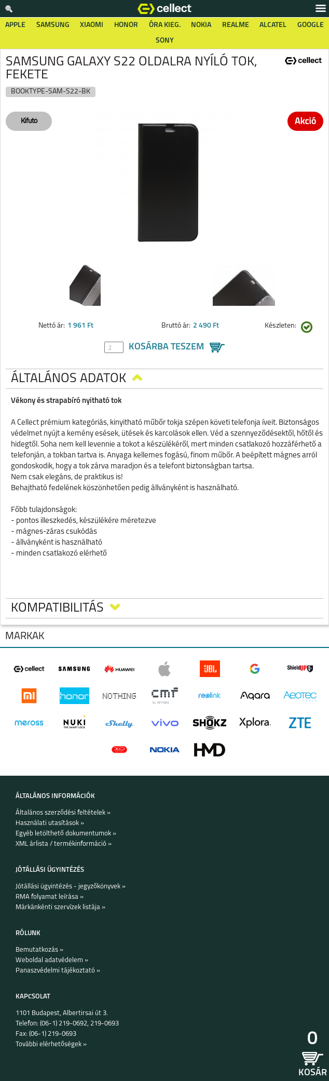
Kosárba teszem (166, 347)
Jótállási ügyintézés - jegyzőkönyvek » (71, 886)
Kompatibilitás (65, 608)
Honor (126, 25)
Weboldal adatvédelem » (52, 960)
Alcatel (272, 25)
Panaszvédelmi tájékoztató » (58, 970)
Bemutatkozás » (39, 950)
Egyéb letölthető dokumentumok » (66, 833)
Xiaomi (91, 25)
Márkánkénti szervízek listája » (60, 907)
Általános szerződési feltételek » (63, 812)
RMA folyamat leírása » (50, 897)
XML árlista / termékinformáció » (64, 844)
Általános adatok (76, 378)
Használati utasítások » (50, 823)
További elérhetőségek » (51, 1044)
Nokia (201, 25)
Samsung (53, 25)
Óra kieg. (165, 25)
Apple (15, 25)
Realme (235, 25)
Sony (165, 41)
